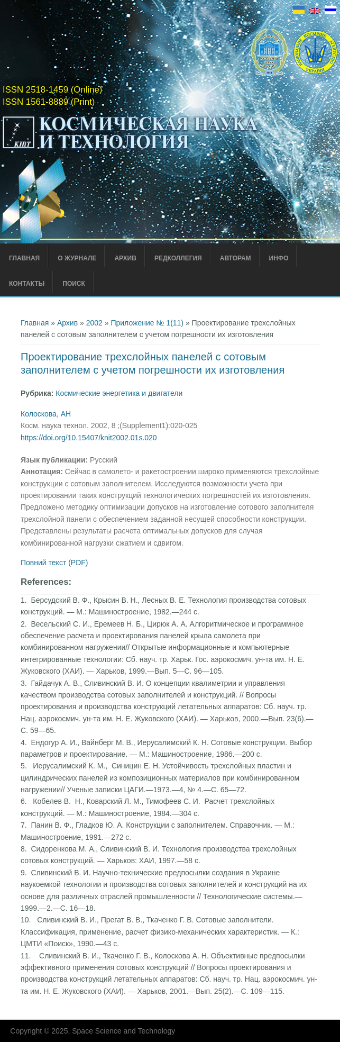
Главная (24, 258)
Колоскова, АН (46, 414)
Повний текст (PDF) (54, 562)
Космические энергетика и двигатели (119, 393)
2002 (94, 323)
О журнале (77, 258)
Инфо (279, 258)
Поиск (73, 283)
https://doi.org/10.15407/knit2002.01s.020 (89, 437)
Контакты (26, 283)
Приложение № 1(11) (147, 323)
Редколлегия (178, 258)
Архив (125, 258)
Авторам (235, 258)
